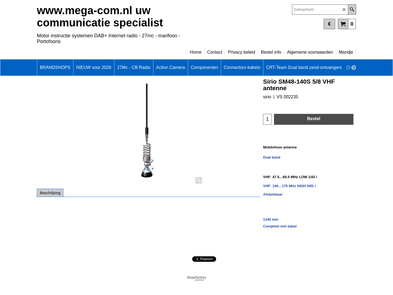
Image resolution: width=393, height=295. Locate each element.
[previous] (348, 67)
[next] (353, 67)
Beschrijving (50, 193)
